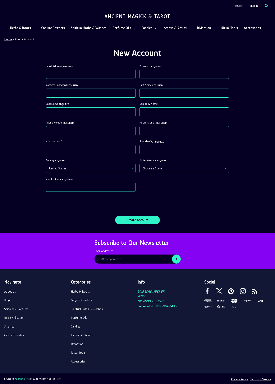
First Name (151, 85)
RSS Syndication (14, 316)
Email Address (59, 66)
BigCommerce (23, 377)
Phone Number (60, 122)
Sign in (254, 5)
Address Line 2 (54, 141)
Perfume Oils (124, 28)
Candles (149, 28)
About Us (10, 290)
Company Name (149, 103)
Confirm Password (62, 85)
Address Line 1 (153, 122)
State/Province (153, 160)
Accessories (254, 28)
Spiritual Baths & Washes (89, 28)
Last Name (57, 103)
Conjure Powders (53, 28)
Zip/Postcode (59, 179)
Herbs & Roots (22, 28)
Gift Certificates (14, 334)
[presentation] (75, 203)
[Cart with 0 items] (266, 6)
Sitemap (9, 325)
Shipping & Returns (16, 307)
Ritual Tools (229, 28)
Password (151, 66)
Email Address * (103, 249)
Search (239, 5)
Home (8, 39)
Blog (7, 299)
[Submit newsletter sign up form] (176, 257)
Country (56, 160)
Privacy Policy (239, 378)
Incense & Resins (177, 28)
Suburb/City (152, 141)
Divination (206, 28)
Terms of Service (260, 378)
